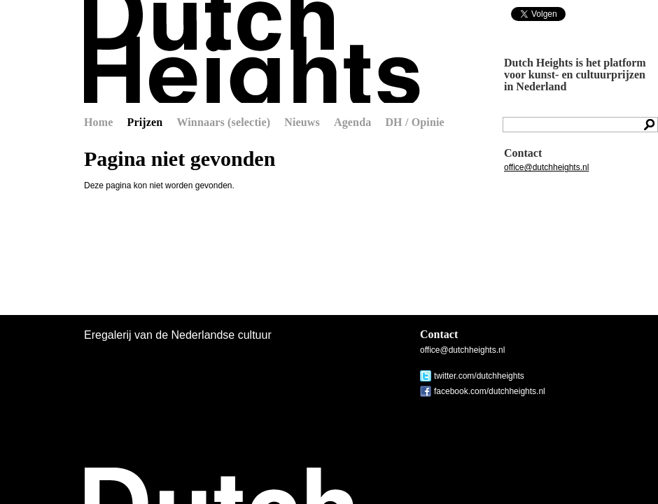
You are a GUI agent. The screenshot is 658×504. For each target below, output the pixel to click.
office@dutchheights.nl (546, 167)
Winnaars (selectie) (223, 122)
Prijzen (145, 122)
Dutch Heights (252, 51)
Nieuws (302, 122)
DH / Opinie (414, 122)
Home (98, 122)
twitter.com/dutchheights (479, 376)
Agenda (352, 122)
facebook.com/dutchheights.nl (489, 391)
